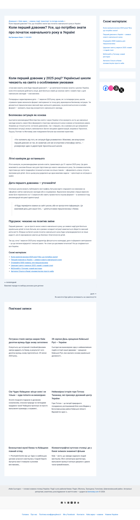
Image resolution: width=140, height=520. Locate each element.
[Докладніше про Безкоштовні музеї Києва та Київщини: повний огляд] (29, 432)
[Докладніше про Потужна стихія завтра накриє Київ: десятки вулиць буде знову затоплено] (29, 324)
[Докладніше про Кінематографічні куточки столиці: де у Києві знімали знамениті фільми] (72, 432)
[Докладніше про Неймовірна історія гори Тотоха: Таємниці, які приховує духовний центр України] (72, 377)
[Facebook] (62, 503)
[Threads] (72, 503)
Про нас (34, 514)
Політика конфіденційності (50, 514)
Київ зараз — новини (94, 514)
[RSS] (75, 503)
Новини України (111, 514)
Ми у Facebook (69, 514)
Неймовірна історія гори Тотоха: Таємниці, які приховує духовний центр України (69, 394)
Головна (25, 514)
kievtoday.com (93, 492)
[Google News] (78, 503)
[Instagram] (68, 503)
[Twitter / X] (65, 503)
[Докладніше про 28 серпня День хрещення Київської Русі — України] (72, 324)
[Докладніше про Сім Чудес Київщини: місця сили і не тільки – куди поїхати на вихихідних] (29, 377)
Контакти (80, 514)
